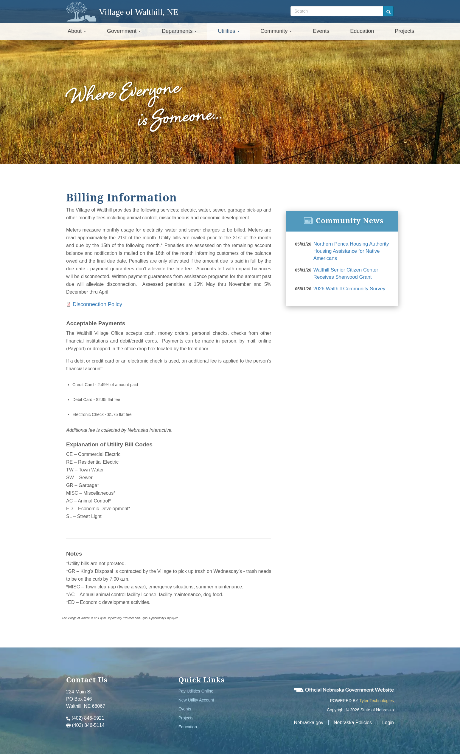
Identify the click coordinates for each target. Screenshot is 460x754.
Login (388, 722)
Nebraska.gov (309, 722)
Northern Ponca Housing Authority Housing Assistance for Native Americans (349, 250)
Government (124, 31)
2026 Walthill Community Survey (347, 286)
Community (276, 31)
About (77, 31)
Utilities (229, 31)
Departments (179, 31)
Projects (404, 31)
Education (362, 31)
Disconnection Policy (97, 304)
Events (321, 31)
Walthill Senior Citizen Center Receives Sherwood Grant (344, 272)
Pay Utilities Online (196, 691)
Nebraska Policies (353, 722)
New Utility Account (196, 700)
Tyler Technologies (376, 700)
